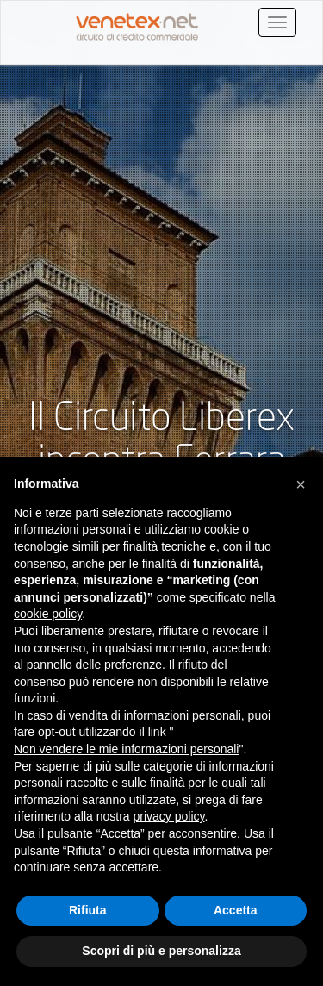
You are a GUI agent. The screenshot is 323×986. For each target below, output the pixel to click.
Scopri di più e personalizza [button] (161, 951)
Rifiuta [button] (88, 910)
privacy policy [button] (169, 816)
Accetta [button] (236, 910)
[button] (300, 484)
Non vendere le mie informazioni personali (126, 749)
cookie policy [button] (48, 614)
